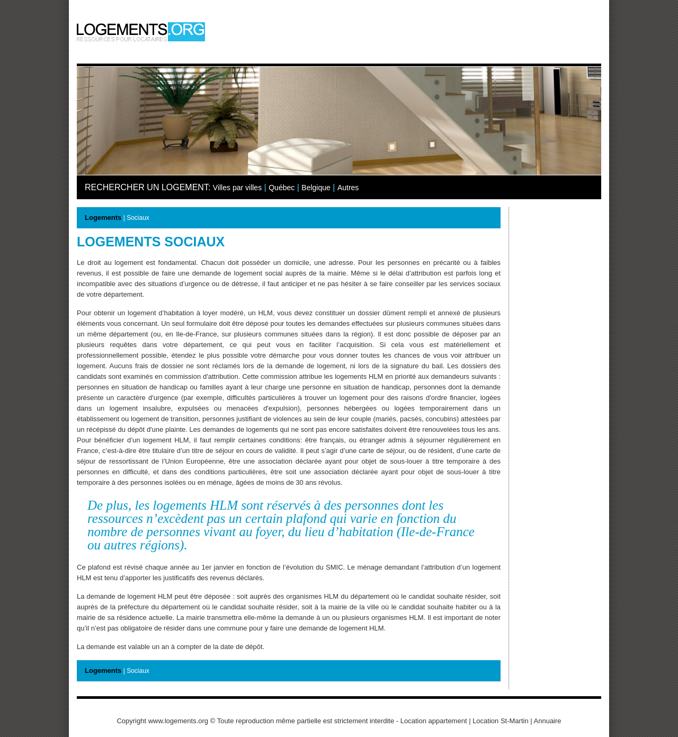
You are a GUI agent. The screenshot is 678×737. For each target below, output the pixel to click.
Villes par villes (237, 187)
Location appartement (433, 721)
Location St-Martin (500, 721)
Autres (348, 187)
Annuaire (547, 721)
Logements (103, 217)
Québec (282, 187)
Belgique (316, 187)
